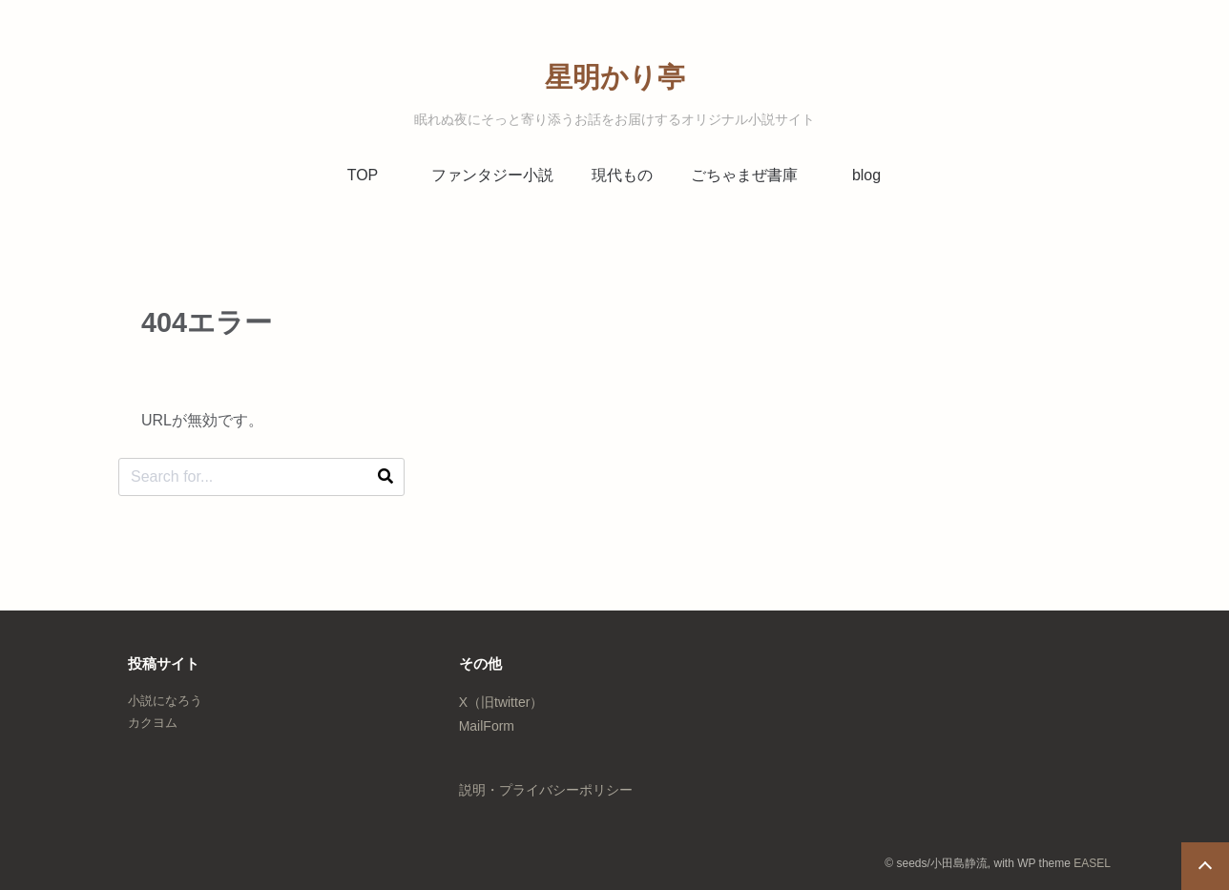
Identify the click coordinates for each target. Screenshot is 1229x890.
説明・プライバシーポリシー (546, 789)
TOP (363, 175)
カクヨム (152, 722)
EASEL (1092, 863)
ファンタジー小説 (492, 175)
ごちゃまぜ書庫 (744, 175)
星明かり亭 (615, 77)
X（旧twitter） (501, 702)
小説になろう (165, 700)
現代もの (622, 175)
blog (866, 175)
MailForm (486, 726)
